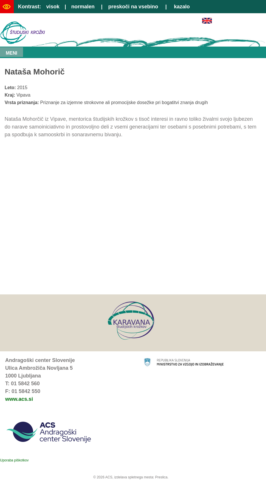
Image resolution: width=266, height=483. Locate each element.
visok (52, 6)
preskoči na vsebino (133, 6)
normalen (83, 6)
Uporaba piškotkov (14, 460)
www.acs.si (19, 399)
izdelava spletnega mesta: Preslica (141, 477)
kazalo (182, 6)
